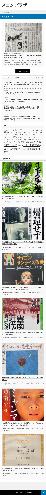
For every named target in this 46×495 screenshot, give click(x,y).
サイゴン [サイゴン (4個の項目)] (31, 132)
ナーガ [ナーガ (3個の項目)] (39, 134)
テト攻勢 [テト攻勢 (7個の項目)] (23, 134)
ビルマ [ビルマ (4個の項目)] (30, 137)
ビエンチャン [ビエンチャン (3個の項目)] (24, 137)
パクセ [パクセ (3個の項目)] (19, 137)
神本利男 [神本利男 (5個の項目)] (12, 149)
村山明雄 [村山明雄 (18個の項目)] (11, 145)
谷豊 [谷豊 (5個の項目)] (29, 149)
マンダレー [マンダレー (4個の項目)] (29, 139)
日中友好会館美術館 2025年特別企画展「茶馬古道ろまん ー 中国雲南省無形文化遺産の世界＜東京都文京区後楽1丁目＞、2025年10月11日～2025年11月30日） (22, 108)
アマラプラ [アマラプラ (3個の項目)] (10, 130)
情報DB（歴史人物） (19, 53)
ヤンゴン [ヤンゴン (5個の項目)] (17, 142)
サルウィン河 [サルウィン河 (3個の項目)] (7, 134)
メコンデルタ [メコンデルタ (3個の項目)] (36, 139)
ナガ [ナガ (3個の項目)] (36, 134)
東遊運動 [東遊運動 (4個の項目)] (20, 145)
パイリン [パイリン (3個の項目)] (9, 137)
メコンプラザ (22, 492)
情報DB (12, 53)
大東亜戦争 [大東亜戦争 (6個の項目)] (25, 142)
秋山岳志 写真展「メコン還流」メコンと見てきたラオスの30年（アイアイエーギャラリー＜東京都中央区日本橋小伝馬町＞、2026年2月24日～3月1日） (23, 84)
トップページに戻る (23, 71)
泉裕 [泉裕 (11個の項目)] (37, 145)
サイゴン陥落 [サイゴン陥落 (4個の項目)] (38, 132)
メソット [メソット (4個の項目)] (11, 142)
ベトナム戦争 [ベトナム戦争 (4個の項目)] (22, 139)
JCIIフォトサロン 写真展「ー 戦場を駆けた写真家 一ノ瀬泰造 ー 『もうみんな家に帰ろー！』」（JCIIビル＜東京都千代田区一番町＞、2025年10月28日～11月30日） (23, 118)
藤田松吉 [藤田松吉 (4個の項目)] (25, 149)
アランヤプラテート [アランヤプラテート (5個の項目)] (20, 130)
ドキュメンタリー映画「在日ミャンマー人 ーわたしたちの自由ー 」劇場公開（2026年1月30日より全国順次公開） (23, 100)
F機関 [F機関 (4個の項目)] (5, 130)
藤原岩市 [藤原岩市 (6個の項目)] (18, 149)
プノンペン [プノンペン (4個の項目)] (15, 139)
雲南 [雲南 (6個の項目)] (33, 149)
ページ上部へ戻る (43, 492)
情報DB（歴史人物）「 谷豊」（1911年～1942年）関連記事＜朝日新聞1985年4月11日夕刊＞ (22, 56)
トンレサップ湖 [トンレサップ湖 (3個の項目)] (31, 134)
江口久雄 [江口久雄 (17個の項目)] (29, 145)
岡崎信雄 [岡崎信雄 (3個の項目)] (32, 142)
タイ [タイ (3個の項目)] (18, 134)
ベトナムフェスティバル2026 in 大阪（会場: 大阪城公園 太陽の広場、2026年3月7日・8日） (22, 93)
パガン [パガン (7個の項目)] (14, 137)
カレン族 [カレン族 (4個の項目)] (9, 132)
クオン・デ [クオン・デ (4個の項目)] (25, 132)
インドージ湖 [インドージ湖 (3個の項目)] (30, 130)
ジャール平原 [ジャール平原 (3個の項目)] (13, 134)
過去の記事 (40, 77)
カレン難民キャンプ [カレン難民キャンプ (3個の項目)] (17, 132)
